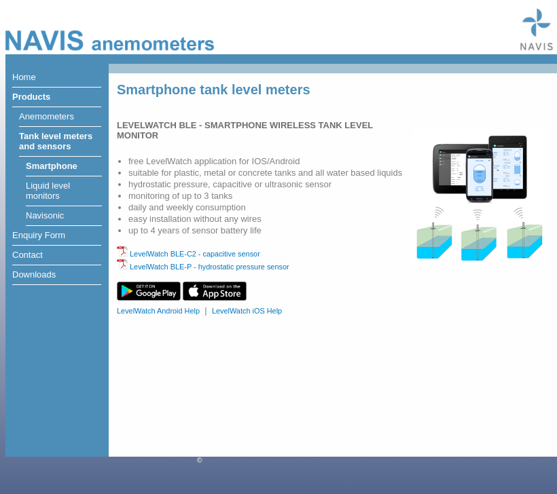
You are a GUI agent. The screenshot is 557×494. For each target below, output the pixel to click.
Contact (27, 255)
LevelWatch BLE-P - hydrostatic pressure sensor (203, 267)
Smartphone (51, 166)
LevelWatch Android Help (158, 311)
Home (24, 77)
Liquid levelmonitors (48, 190)
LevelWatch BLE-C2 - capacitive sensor (188, 254)
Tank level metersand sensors (55, 141)
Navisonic (45, 215)
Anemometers (46, 116)
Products (31, 97)
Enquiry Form (38, 235)
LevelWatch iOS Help (247, 311)
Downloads (34, 274)
